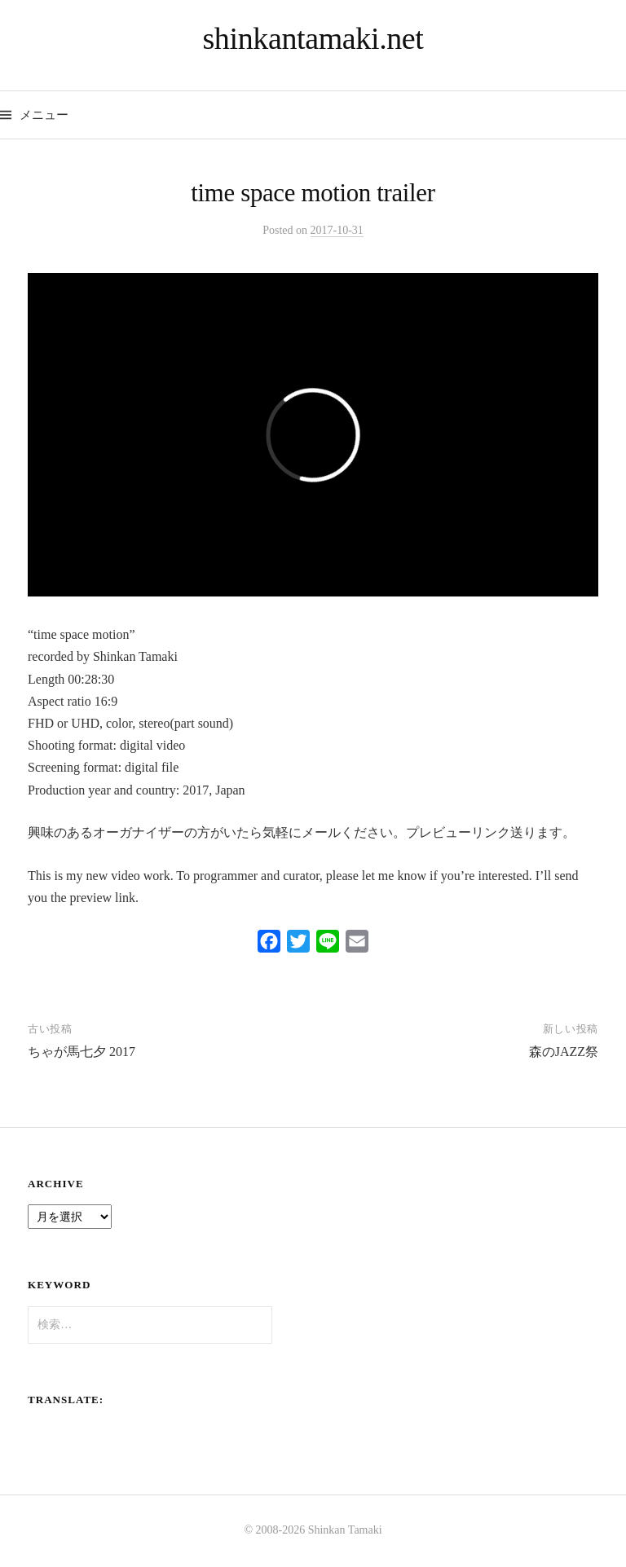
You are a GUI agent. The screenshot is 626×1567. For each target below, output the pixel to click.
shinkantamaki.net (312, 38)
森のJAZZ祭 (563, 1052)
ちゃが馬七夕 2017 (81, 1052)
